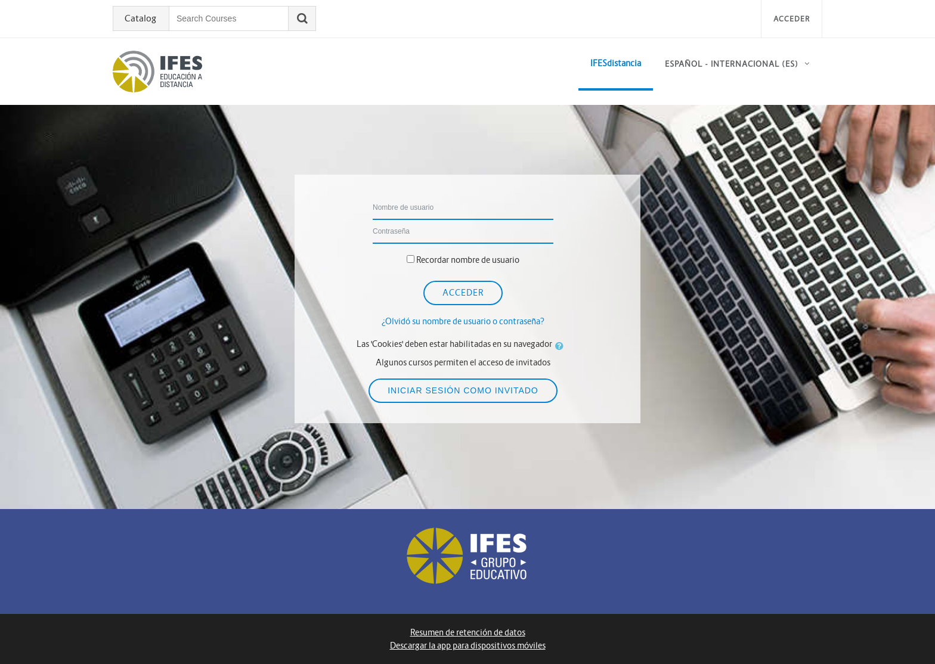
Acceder (791, 18)
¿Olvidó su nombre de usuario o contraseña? (463, 321)
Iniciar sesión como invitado (463, 390)
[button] (561, 345)
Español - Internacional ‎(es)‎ (731, 64)
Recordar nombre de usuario (467, 260)
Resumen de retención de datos (467, 632)
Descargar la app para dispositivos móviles (468, 645)
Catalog (140, 18)
